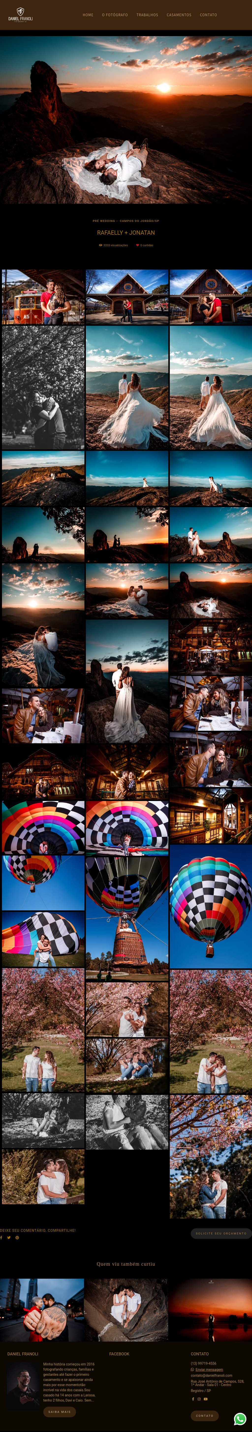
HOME (88, 15)
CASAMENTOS (179, 15)
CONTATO (208, 15)
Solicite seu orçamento (221, 1233)
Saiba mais (59, 1412)
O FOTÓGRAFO (115, 15)
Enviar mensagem (209, 1369)
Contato (205, 1416)
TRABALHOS (147, 15)
